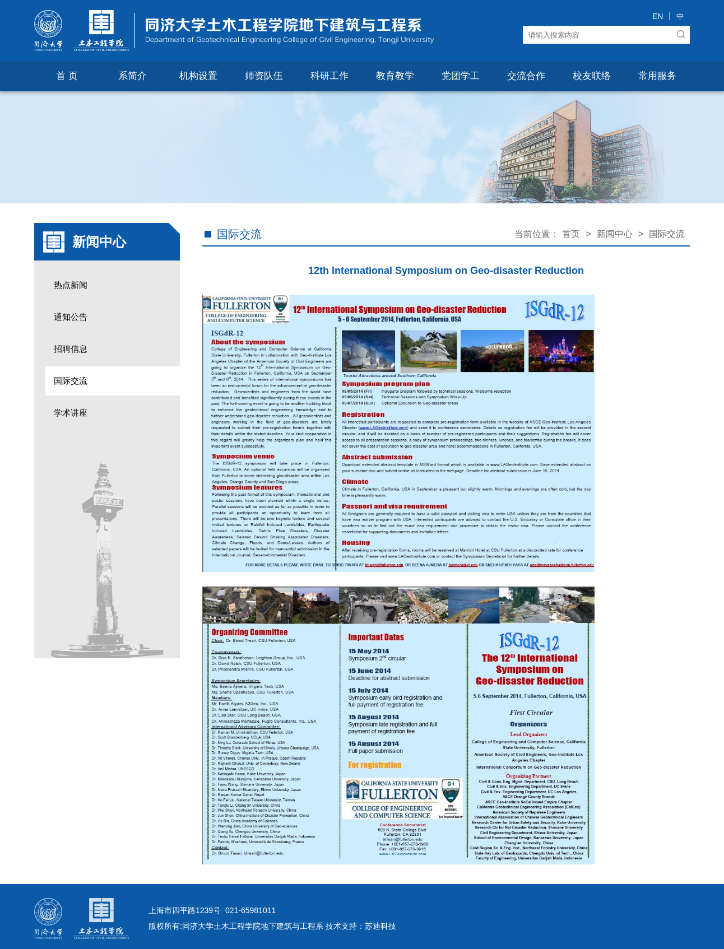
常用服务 (657, 76)
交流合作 (526, 76)
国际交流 (70, 380)
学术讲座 (70, 412)
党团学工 (461, 76)
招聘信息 (70, 348)
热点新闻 (70, 285)
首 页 (67, 76)
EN (657, 16)
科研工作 (329, 76)
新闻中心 (615, 234)
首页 (571, 234)
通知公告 (70, 317)
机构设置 (198, 76)
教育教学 (395, 76)
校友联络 (592, 76)
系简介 (132, 76)
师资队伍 (264, 76)
